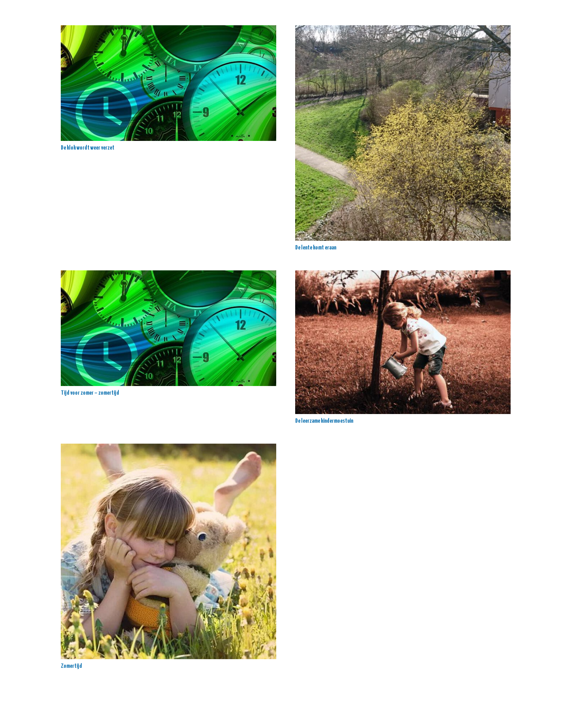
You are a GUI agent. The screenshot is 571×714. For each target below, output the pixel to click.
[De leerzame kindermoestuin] (403, 342)
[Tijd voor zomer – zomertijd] (168, 328)
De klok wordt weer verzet (87, 148)
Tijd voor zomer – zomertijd (90, 393)
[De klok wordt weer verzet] (168, 83)
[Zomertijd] (168, 551)
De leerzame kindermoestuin (324, 421)
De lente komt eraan (315, 248)
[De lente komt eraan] (403, 133)
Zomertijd (71, 666)
